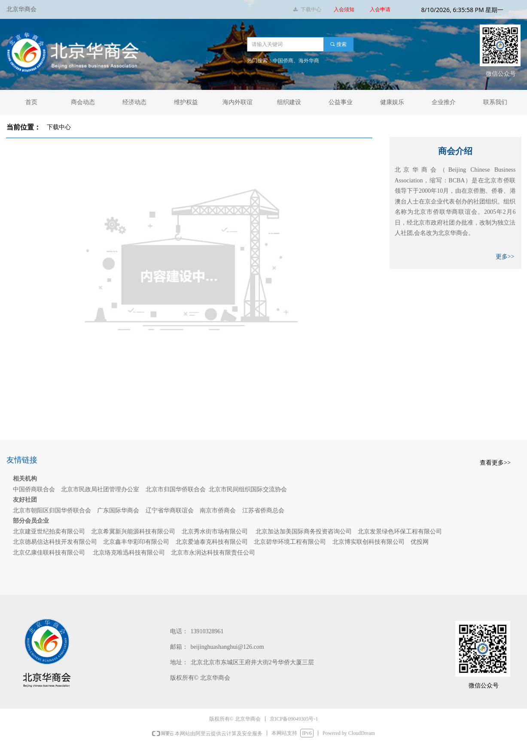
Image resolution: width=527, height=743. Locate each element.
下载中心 (59, 127)
